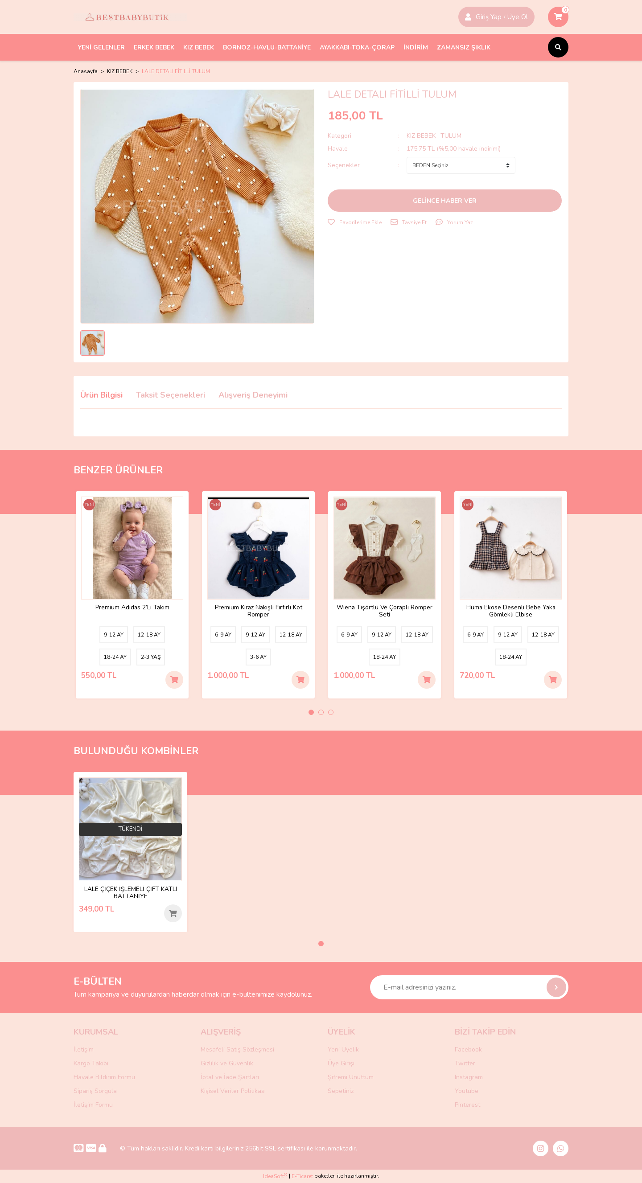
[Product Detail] (90, 507)
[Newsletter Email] (469, 987)
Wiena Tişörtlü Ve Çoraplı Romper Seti (384, 610)
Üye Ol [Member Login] (517, 16)
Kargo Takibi (91, 1063)
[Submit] (556, 987)
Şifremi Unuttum (351, 1077)
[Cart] (558, 17)
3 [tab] (330, 712)
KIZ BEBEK (422, 135)
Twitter (465, 1063)
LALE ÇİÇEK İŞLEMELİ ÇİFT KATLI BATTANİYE (130, 891)
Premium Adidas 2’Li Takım (132, 606)
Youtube (466, 1091)
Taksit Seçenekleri (170, 395)
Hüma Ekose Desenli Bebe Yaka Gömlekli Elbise (510, 610)
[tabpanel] (132, 594)
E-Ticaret (302, 1176)
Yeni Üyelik (343, 1049)
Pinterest (467, 1105)
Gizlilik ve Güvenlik (227, 1063)
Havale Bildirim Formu (104, 1077)
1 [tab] (311, 712)
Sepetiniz (341, 1091)
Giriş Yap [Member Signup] (489, 16)
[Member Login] (468, 17)
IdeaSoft (275, 1176)
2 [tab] (321, 712)
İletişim (84, 1049)
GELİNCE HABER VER (445, 201)
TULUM (450, 135)
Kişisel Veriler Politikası (233, 1091)
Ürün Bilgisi (101, 395)
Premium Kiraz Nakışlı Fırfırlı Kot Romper (258, 610)
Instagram (469, 1077)
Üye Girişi (341, 1063)
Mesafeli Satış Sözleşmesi (237, 1049)
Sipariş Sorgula (95, 1091)
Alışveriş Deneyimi (253, 395)
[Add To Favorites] (355, 222)
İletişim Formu (93, 1105)
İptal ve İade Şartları (230, 1077)
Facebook (468, 1049)
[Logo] (130, 17)
